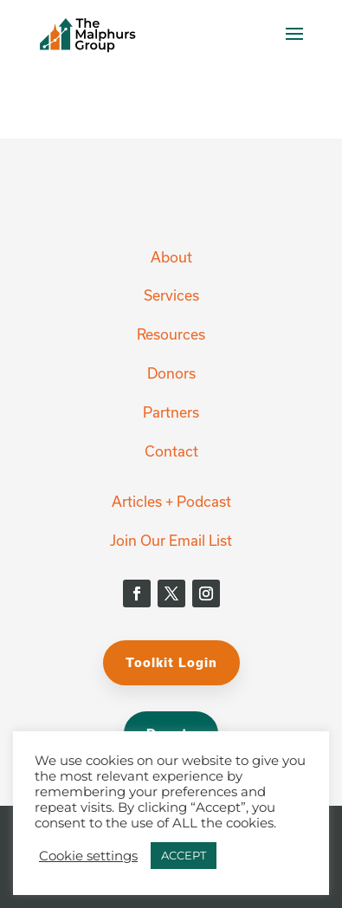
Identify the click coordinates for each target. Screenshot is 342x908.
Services (171, 295)
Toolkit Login (171, 662)
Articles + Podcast (171, 501)
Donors (171, 373)
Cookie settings (88, 856)
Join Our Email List (171, 540)
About (171, 257)
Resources (171, 334)
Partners (171, 412)
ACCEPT (183, 855)
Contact (171, 451)
